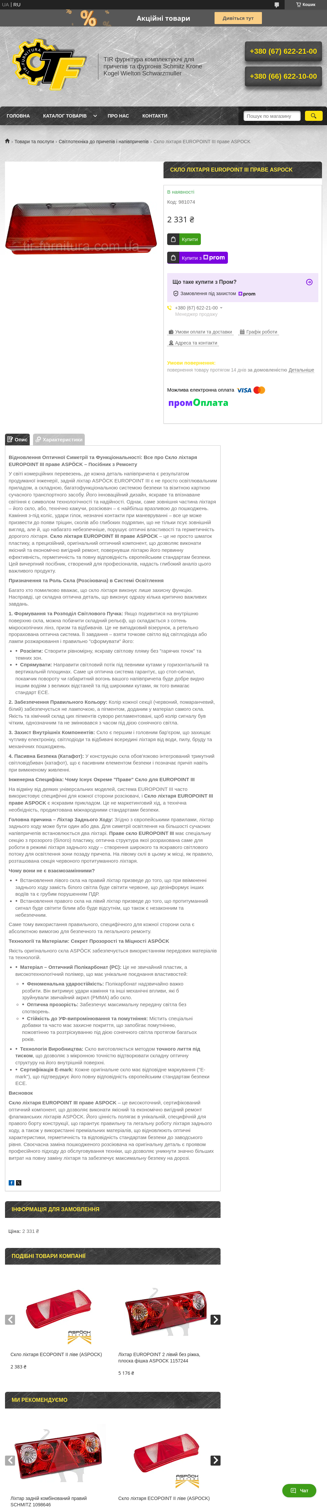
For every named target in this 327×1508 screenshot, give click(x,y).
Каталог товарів (64, 116)
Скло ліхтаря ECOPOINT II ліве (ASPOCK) (56, 1354)
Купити (190, 239)
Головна (18, 116)
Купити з (203, 258)
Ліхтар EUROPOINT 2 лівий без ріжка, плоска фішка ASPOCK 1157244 (159, 1357)
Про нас (118, 116)
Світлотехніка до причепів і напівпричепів (103, 141)
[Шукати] (314, 116)
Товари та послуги (34, 141)
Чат (299, 1491)
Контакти (155, 116)
